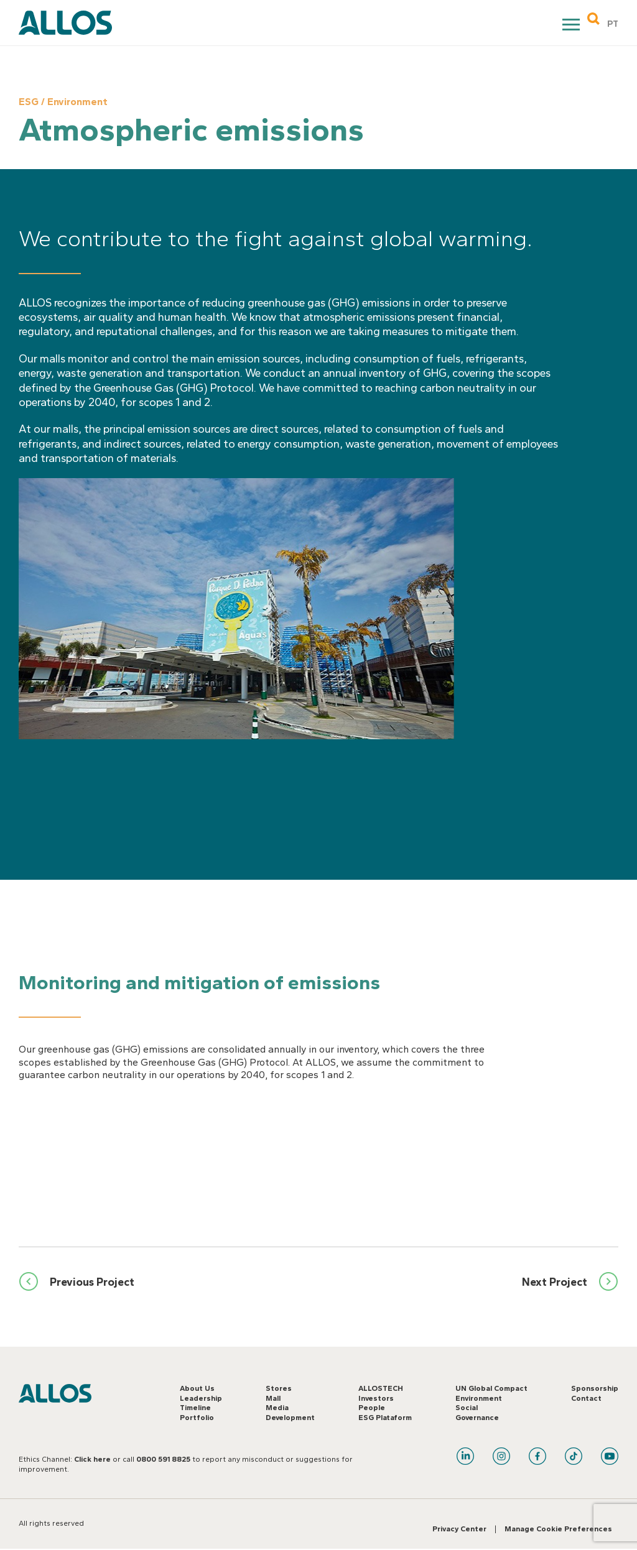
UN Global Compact (491, 1388)
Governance (477, 1417)
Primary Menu (572, 26)
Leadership (201, 1398)
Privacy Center (459, 1529)
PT (612, 24)
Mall (273, 1398)
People (371, 1407)
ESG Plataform (385, 1417)
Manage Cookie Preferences (558, 1529)
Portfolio (197, 1417)
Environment (478, 1398)
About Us (197, 1388)
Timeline (195, 1407)
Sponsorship (594, 1388)
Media (277, 1407)
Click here (92, 1459)
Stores (279, 1388)
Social (466, 1407)
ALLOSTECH (380, 1388)
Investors (376, 1398)
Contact (586, 1398)
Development (290, 1417)
